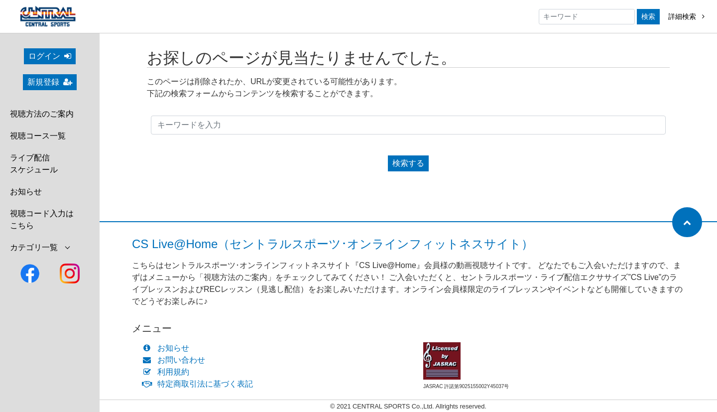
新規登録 (49, 82)
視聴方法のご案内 (42, 114)
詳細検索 (686, 16)
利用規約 (168, 372)
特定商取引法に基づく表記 (200, 384)
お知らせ (26, 191)
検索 (648, 16)
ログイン (49, 56)
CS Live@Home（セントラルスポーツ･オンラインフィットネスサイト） (332, 244)
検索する (408, 163)
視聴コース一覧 (38, 136)
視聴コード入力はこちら (42, 219)
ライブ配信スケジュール (34, 163)
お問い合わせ (176, 360)
